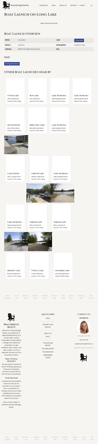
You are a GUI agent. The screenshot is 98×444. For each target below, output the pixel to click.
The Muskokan (47, 352)
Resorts (73, 5)
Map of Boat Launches (49, 23)
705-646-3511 (83, 340)
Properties (44, 5)
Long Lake (79, 40)
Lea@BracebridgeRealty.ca (84, 344)
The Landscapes (48, 349)
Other (81, 5)
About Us (63, 5)
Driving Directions (12, 64)
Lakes (54, 5)
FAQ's (48, 336)
